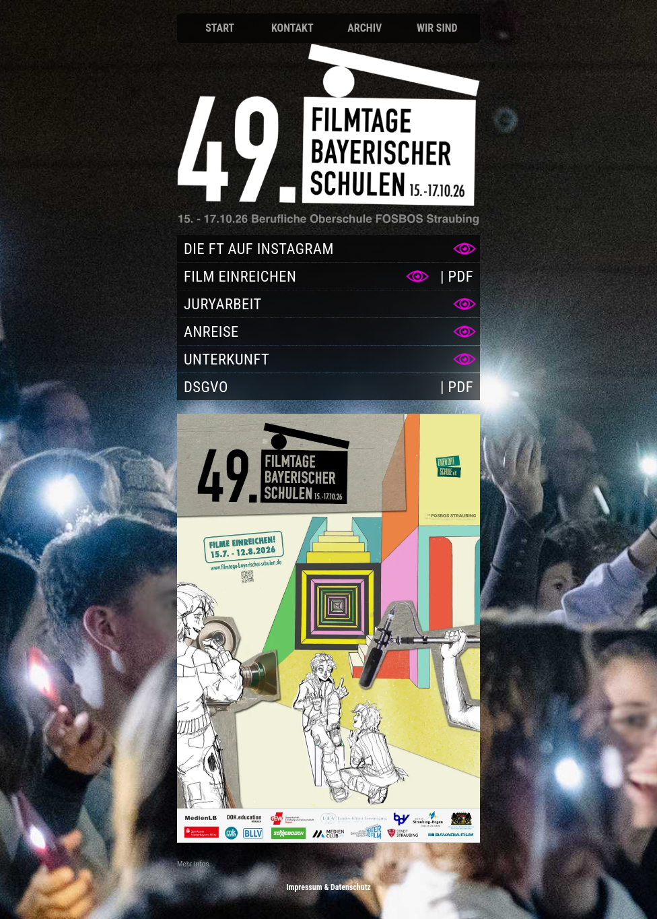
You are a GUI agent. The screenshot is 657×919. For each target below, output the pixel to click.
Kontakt (292, 28)
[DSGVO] (305, 386)
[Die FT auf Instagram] (328, 248)
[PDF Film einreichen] (456, 276)
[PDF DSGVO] (456, 386)
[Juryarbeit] (328, 303)
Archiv (364, 28)
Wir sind (437, 28)
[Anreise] (328, 331)
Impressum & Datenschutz (328, 887)
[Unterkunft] (328, 359)
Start (219, 28)
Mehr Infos (193, 864)
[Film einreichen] (305, 276)
